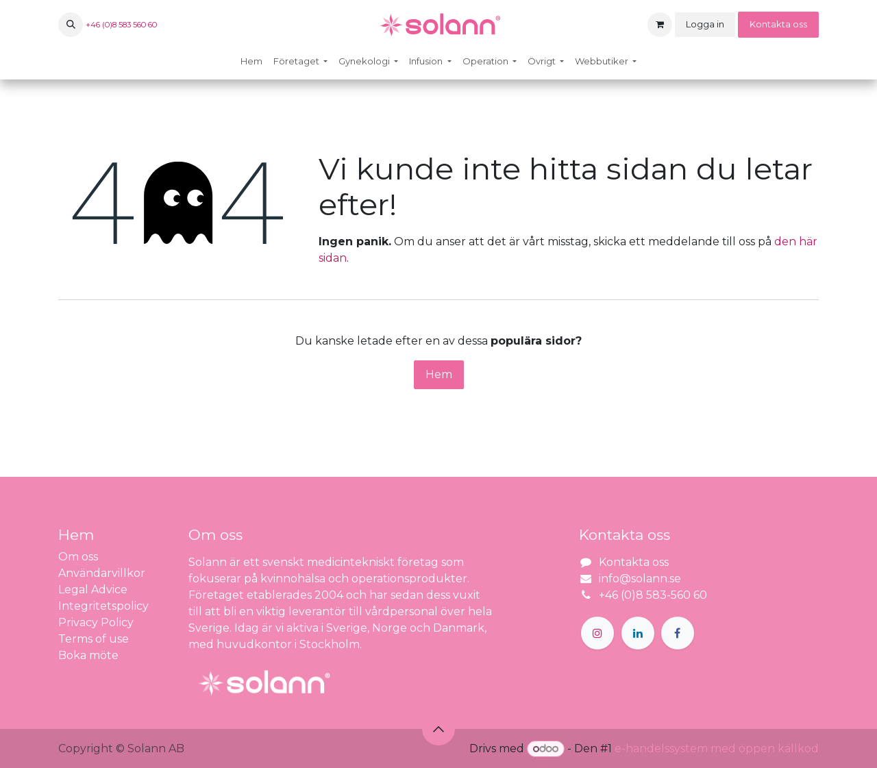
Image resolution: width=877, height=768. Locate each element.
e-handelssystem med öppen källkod (717, 748)
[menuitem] (251, 61)
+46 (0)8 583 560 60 (121, 24)
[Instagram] (597, 633)
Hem (438, 374)
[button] (70, 24)
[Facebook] (677, 633)
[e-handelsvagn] (659, 24)
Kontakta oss (778, 23)
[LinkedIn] (637, 633)
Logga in (705, 23)
